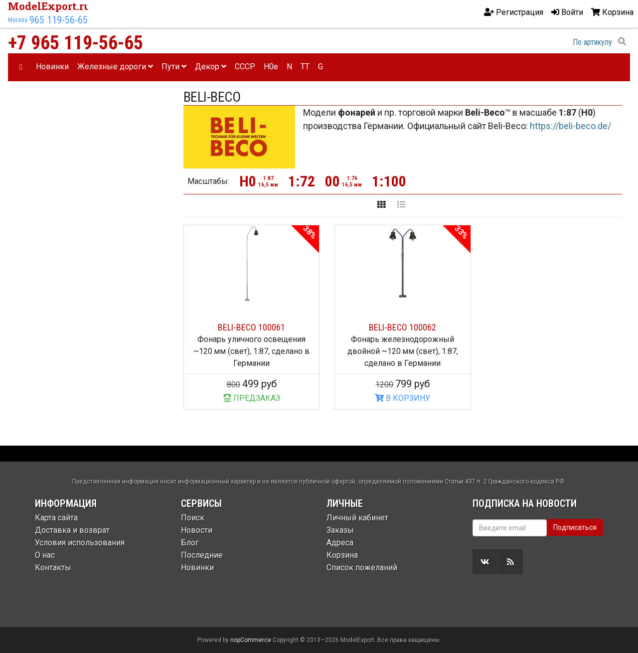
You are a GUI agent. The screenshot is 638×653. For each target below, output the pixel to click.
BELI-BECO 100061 (251, 327)
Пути (173, 66)
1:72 (301, 181)
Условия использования (80, 542)
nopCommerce (250, 640)
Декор (210, 66)
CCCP (245, 66)
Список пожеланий (361, 567)
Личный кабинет (357, 517)
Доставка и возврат (72, 530)
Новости (196, 530)
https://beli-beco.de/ (570, 126)
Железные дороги (115, 66)
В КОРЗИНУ (402, 398)
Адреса (339, 542)
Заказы (340, 530)
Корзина (342, 555)
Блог (190, 542)
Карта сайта (56, 517)
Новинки (52, 66)
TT (305, 66)
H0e (271, 66)
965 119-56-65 (58, 20)
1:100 (389, 181)
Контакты (53, 567)
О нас (45, 555)
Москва (17, 19)
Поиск (192, 517)
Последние (202, 555)
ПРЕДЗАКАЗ (251, 398)
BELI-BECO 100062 (402, 327)
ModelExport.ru (49, 6)
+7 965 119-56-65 (75, 42)
